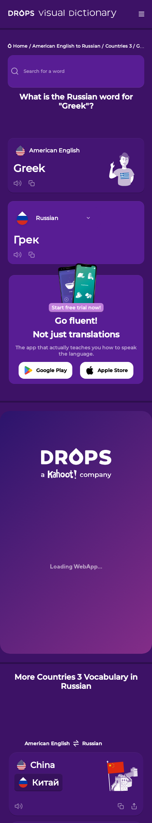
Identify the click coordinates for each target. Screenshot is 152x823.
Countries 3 (118, 46)
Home (20, 46)
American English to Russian (66, 46)
